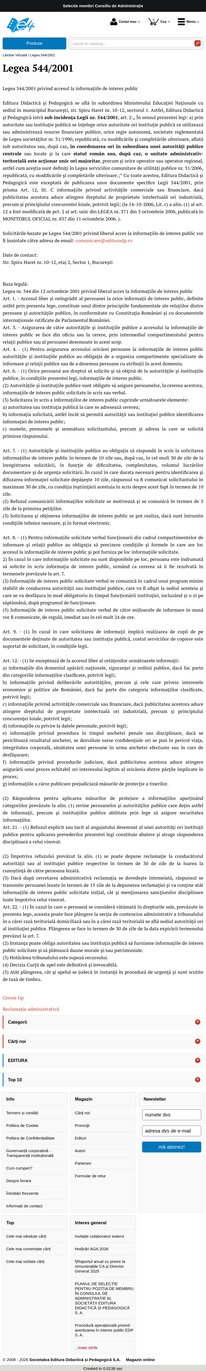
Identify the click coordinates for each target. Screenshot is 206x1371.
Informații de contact (24, 1206)
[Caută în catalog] (197, 43)
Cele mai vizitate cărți (25, 1261)
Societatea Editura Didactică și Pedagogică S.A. (74, 1359)
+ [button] (197, 1022)
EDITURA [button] (18, 1060)
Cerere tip (13, 997)
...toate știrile (86, 1347)
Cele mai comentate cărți (28, 1249)
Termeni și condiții (22, 1113)
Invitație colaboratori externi (99, 1236)
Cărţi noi (82, 1113)
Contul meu (123, 21)
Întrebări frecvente (22, 1193)
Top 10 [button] (15, 1079)
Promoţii (82, 1125)
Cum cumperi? (19, 1168)
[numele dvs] (171, 1114)
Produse (35, 43)
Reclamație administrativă (31, 1009)
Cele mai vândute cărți (26, 1236)
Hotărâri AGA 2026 (91, 1249)
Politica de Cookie (22, 1125)
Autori (80, 1150)
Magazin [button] (84, 1099)
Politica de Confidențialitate (30, 1138)
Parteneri (83, 1163)
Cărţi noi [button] (17, 1041)
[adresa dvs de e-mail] (171, 1131)
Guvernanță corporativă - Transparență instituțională (29, 1153)
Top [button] (10, 1222)
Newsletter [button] (155, 1099)
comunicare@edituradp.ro (103, 240)
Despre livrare (18, 1180)
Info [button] (10, 1099)
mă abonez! (172, 1147)
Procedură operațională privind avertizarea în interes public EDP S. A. (104, 1330)
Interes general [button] (90, 1222)
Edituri (80, 1138)
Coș (157, 21)
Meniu (187, 21)
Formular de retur (90, 1176)
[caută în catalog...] (130, 43)
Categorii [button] (17, 1022)
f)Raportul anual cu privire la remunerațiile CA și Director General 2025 (100, 1266)
